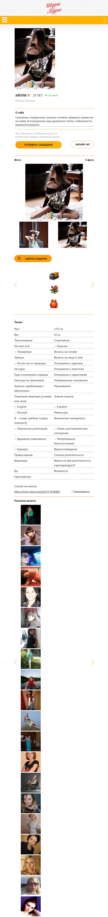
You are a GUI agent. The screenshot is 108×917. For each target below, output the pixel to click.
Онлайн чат (82, 144)
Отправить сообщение (38, 144)
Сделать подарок (36, 258)
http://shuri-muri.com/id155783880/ (37, 491)
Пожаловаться (82, 491)
